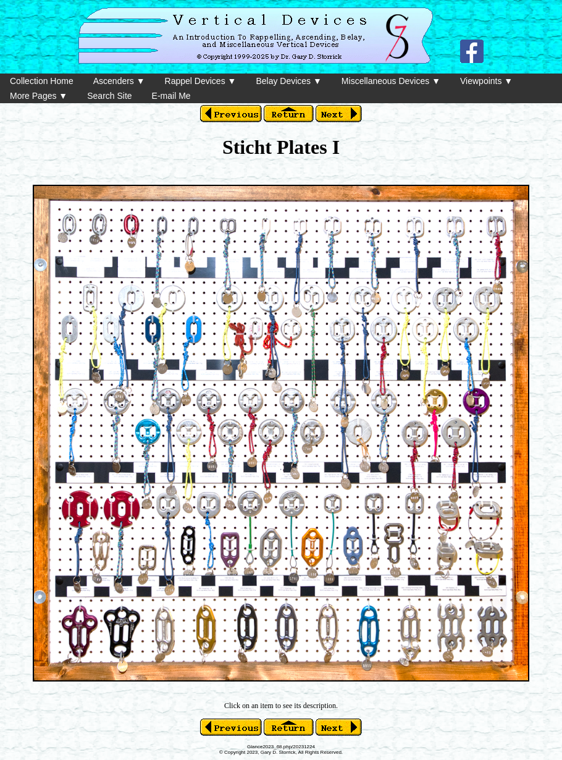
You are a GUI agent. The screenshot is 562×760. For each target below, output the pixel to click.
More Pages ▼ (38, 96)
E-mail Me (171, 96)
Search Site (109, 96)
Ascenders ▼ (119, 81)
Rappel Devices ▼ (201, 81)
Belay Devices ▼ (288, 81)
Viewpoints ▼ (486, 81)
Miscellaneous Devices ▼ (391, 81)
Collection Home (41, 81)
